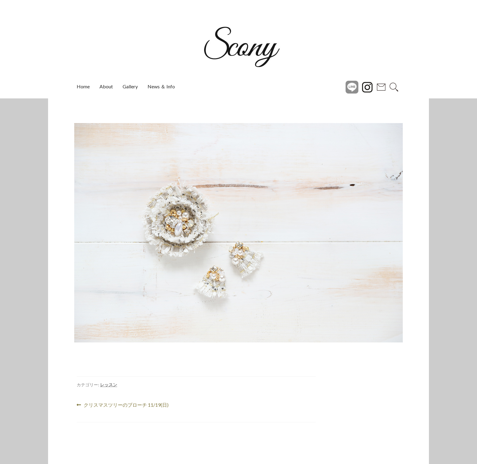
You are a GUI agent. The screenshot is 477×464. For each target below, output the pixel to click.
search (394, 86)
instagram (367, 86)
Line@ (352, 86)
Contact (381, 86)
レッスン (108, 384)
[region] (238, 232)
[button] (61, 233)
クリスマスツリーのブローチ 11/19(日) (126, 405)
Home (83, 86)
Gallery (130, 86)
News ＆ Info (161, 86)
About (106, 86)
